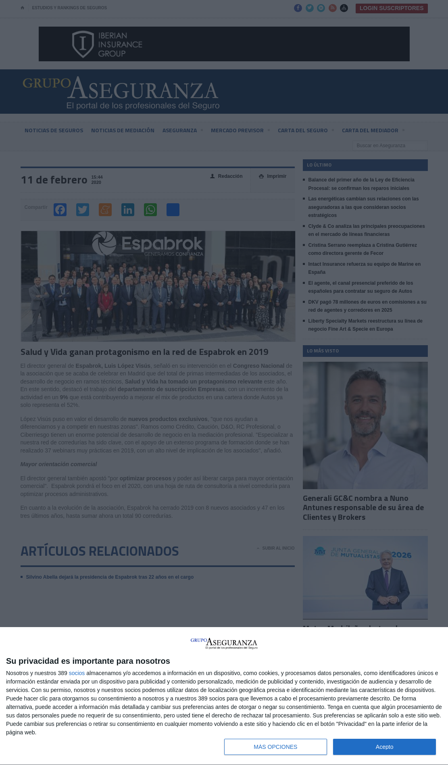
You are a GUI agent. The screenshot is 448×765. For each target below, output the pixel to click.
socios (77, 673)
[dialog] (224, 696)
